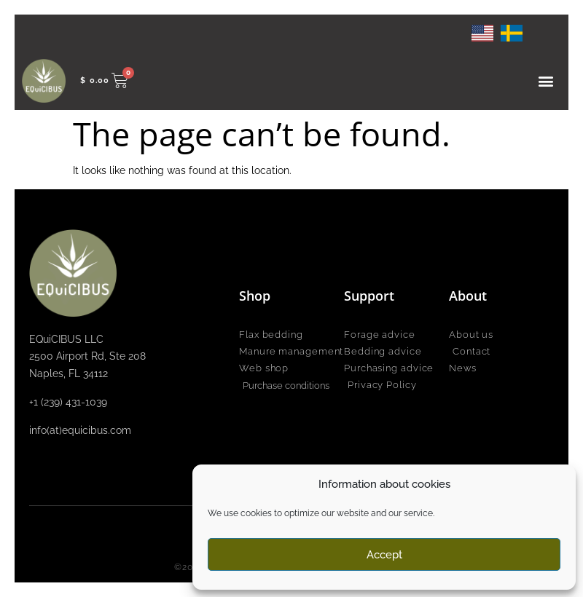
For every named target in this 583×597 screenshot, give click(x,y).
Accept (384, 554)
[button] (545, 80)
